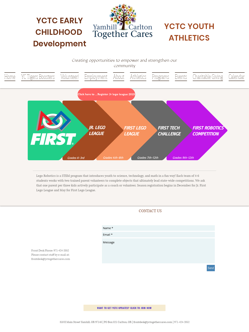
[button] (118, 76)
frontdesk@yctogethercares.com (50, 259)
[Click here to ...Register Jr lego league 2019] (106, 94)
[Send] (211, 268)
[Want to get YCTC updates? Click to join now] (124, 308)
